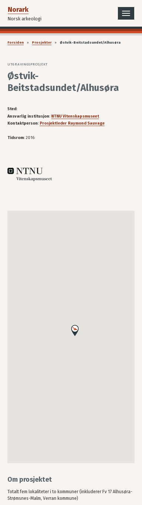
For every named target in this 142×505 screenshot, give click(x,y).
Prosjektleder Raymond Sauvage (72, 123)
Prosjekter (42, 42)
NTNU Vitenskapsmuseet (75, 116)
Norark (18, 10)
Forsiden (15, 42)
